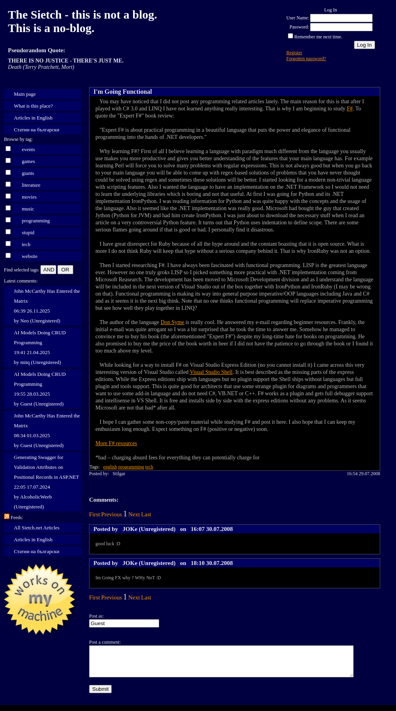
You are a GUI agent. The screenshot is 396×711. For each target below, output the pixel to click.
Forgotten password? (306, 58)
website (30, 256)
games (28, 161)
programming (36, 221)
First (94, 514)
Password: (299, 27)
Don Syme (173, 322)
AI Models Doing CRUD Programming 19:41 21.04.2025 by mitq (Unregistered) (40, 347)
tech (26, 244)
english (110, 467)
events (28, 149)
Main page (25, 94)
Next (134, 514)
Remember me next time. (318, 37)
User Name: (297, 18)
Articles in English (33, 118)
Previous (111, 514)
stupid (28, 232)
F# (350, 109)
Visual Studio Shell (211, 372)
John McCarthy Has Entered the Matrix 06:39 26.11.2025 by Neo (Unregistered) (47, 306)
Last (146, 514)
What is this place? (33, 106)
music (28, 209)
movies (29, 197)
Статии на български (36, 130)
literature (31, 185)
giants (28, 173)
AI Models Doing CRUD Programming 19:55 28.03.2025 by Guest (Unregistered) (40, 389)
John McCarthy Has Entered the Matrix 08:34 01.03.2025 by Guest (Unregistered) (47, 430)
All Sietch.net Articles (36, 528)
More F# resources (116, 443)
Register (294, 52)
